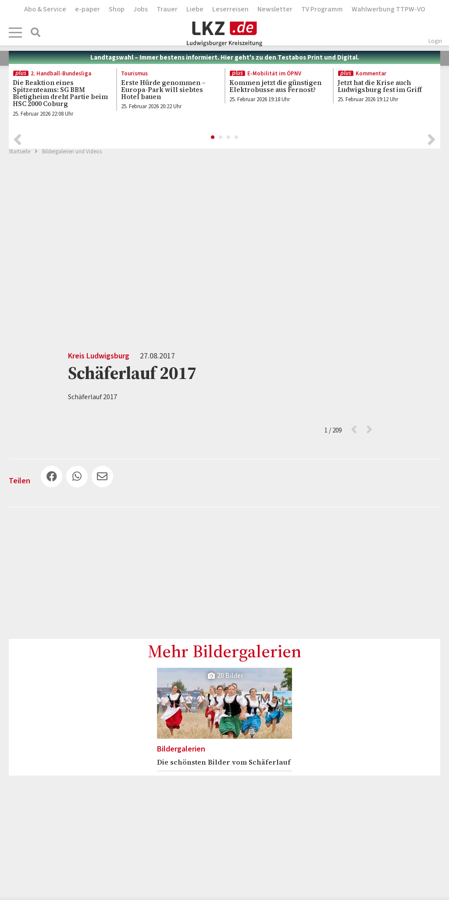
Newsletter (274, 9)
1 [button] (213, 136)
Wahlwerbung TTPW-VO (388, 9)
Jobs (140, 9)
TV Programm (322, 9)
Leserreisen (230, 9)
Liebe (194, 9)
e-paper (87, 9)
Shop (117, 9)
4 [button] (237, 136)
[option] (58, 95)
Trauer (167, 9)
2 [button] (221, 136)
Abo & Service (45, 9)
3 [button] (229, 136)
